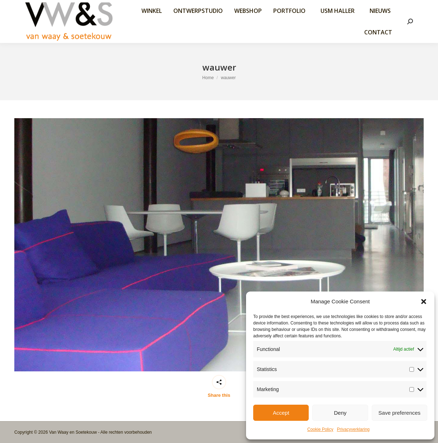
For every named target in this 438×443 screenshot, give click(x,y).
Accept (281, 413)
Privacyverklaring (353, 429)
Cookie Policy (320, 429)
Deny (340, 413)
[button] (423, 301)
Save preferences (400, 413)
